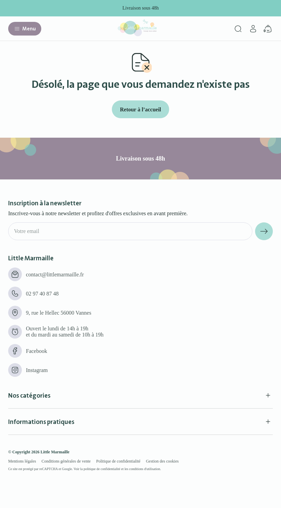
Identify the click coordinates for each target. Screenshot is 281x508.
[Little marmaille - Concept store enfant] (137, 34)
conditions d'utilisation (144, 469)
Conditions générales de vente (66, 461)
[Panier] (268, 28)
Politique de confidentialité (118, 461)
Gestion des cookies (162, 461)
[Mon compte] (253, 28)
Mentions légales (22, 461)
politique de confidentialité (102, 469)
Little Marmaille (55, 452)
